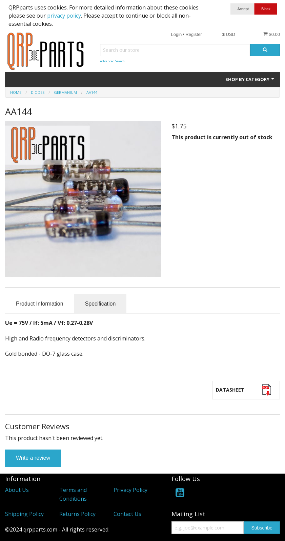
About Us (17, 490)
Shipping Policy (24, 514)
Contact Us (127, 514)
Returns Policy (77, 514)
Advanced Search (112, 61)
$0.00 (271, 34)
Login (176, 34)
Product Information (39, 304)
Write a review (33, 458)
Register (193, 34)
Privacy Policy (130, 490)
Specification (100, 304)
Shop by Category (250, 79)
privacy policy (64, 15)
